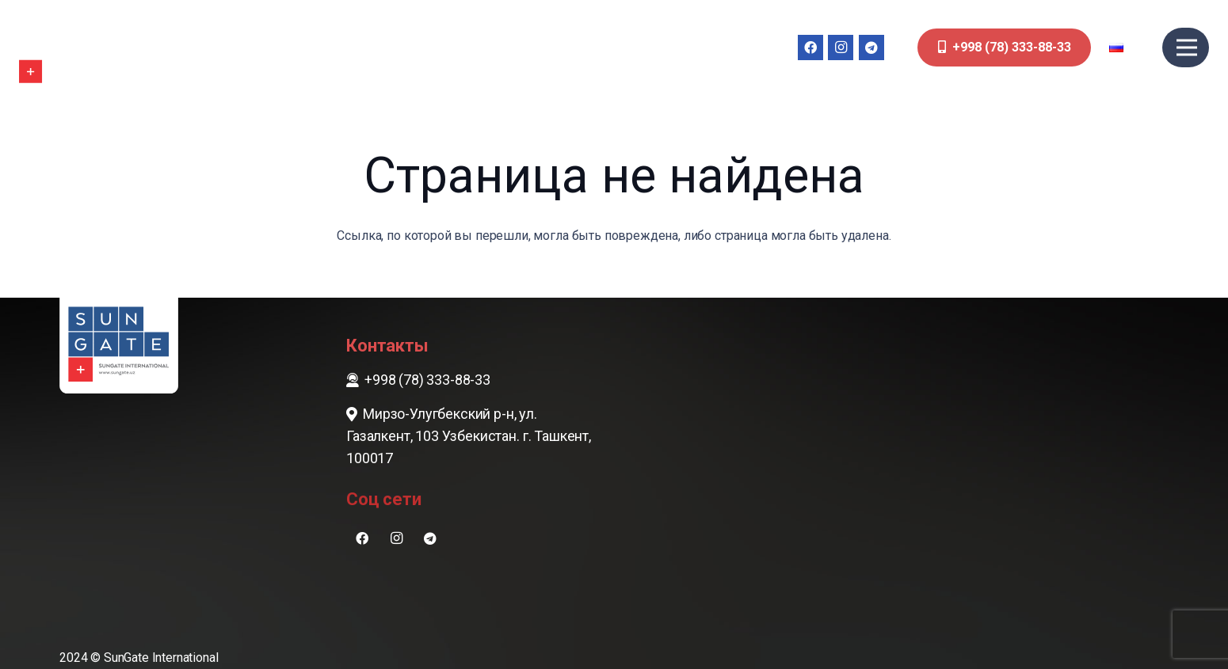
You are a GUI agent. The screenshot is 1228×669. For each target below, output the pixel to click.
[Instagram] (840, 47)
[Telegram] (871, 47)
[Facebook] (810, 47)
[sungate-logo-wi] (66, 47)
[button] (1126, 47)
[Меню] (1186, 47)
